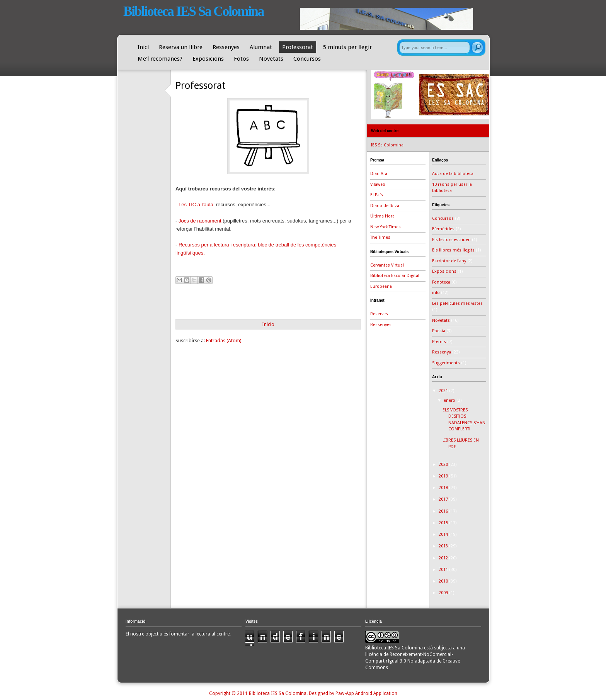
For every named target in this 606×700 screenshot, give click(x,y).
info (436, 292)
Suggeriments (446, 362)
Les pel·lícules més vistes (457, 303)
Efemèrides (443, 228)
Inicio (268, 324)
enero (450, 400)
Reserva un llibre (181, 47)
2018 (444, 487)
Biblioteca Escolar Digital (394, 275)
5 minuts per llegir (347, 47)
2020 (444, 464)
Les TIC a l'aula (196, 204)
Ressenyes (226, 47)
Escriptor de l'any (449, 260)
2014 (444, 534)
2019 (444, 476)
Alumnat (261, 47)
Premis (439, 341)
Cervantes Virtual (387, 265)
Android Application (376, 693)
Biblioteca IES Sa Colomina (193, 11)
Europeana (381, 286)
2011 (444, 569)
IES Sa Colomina (387, 145)
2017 (444, 499)
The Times (380, 237)
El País (376, 194)
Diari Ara (378, 173)
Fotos (241, 58)
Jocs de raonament (200, 221)
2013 (444, 546)
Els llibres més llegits (453, 250)
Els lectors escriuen (451, 239)
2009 (444, 592)
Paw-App (344, 693)
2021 (444, 390)
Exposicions (208, 58)
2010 (444, 581)
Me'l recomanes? (160, 58)
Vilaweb (377, 184)
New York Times (385, 226)
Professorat (297, 47)
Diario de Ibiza (384, 205)
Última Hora (382, 216)
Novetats (271, 58)
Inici (143, 47)
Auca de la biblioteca (452, 173)
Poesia (438, 330)
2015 (444, 522)
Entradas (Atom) (224, 340)
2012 (444, 558)
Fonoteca (441, 282)
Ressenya (441, 352)
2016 (444, 511)
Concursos (307, 58)
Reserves (379, 313)
